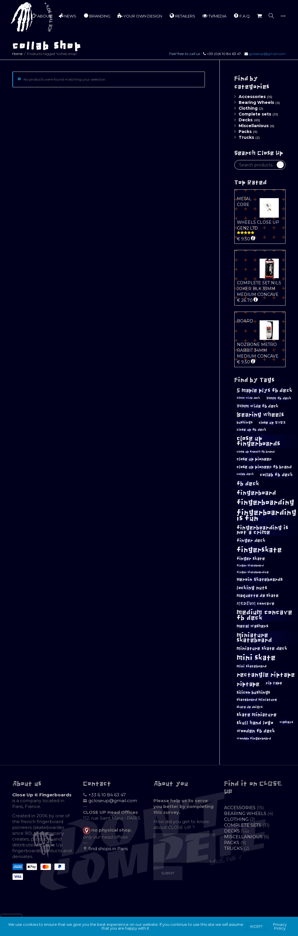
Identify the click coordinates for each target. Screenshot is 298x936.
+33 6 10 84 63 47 (107, 795)
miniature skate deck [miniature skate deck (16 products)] (262, 648)
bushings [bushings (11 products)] (245, 422)
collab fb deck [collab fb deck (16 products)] (276, 474)
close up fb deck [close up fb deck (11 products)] (251, 430)
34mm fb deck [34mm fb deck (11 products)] (278, 398)
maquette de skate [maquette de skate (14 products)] (258, 595)
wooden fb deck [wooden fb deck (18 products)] (256, 731)
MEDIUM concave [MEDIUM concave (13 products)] (255, 603)
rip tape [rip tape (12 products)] (274, 683)
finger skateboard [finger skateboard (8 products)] (250, 565)
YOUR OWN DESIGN (139, 16)
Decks (246, 119)
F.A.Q (241, 16)
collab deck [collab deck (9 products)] (245, 474)
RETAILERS (182, 16)
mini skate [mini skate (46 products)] (256, 657)
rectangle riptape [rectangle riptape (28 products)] (266, 674)
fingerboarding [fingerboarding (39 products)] (265, 502)
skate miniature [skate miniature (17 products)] (256, 714)
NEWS (67, 16)
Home (17, 53)
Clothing (248, 108)
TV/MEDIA (214, 16)
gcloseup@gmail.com (267, 53)
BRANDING (96, 16)
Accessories (252, 96)
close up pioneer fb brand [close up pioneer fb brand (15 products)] (264, 466)
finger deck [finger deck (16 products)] (251, 540)
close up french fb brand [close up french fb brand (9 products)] (256, 451)
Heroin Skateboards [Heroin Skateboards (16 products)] (260, 579)
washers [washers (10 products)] (286, 722)
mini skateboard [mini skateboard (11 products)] (252, 666)
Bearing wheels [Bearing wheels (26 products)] (260, 414)
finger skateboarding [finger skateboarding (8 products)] (253, 572)
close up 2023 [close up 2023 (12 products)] (272, 422)
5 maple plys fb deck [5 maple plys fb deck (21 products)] (264, 390)
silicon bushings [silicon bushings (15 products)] (253, 692)
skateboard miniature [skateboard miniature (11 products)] (257, 700)
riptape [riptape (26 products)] (248, 684)
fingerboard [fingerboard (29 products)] (256, 492)
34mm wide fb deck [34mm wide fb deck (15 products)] (258, 406)
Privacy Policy (280, 926)
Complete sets (255, 114)
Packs (245, 131)
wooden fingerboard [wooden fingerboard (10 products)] (254, 738)
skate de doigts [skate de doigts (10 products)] (249, 707)
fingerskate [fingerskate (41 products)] (259, 550)
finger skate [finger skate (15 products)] (251, 558)
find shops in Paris (108, 848)
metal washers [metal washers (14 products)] (252, 626)
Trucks (246, 137)
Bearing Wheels (256, 102)
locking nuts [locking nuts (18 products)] (252, 588)
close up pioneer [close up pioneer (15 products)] (254, 459)
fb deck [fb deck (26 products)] (248, 483)
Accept (256, 926)
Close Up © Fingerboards (42, 795)
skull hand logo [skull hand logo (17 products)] (255, 722)
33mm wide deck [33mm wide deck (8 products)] (248, 398)
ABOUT (41, 16)
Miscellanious (254, 125)
